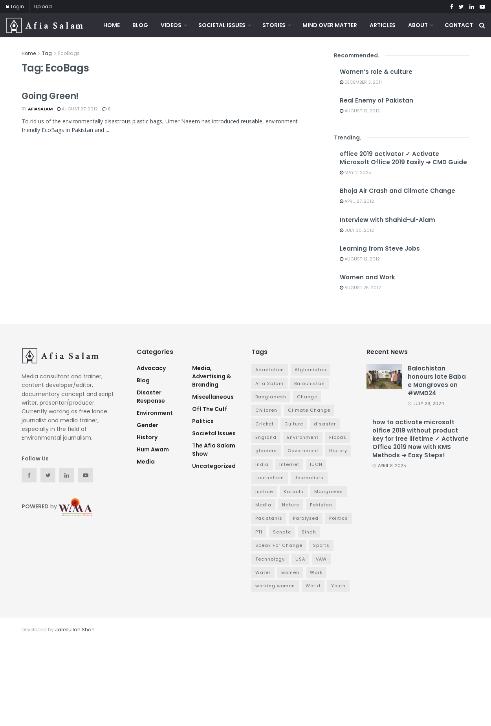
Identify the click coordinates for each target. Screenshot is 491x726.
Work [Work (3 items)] (316, 572)
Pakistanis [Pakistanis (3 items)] (268, 518)
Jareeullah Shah (75, 629)
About (418, 25)
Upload (43, 6)
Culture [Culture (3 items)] (293, 424)
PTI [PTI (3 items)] (258, 532)
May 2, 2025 (355, 172)
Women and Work (367, 277)
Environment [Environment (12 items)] (303, 437)
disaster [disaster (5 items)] (325, 424)
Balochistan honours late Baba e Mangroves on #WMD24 (437, 380)
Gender (147, 425)
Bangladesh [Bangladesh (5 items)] (270, 397)
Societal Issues (222, 25)
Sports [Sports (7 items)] (321, 545)
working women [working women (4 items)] (275, 586)
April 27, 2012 (357, 201)
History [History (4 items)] (338, 450)
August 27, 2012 (77, 109)
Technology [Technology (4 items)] (270, 559)
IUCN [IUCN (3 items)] (316, 464)
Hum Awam (153, 449)
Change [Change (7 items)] (307, 397)
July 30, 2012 (357, 230)
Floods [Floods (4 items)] (337, 437)
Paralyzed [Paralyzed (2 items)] (306, 518)
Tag (47, 53)
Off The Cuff (209, 409)
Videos (171, 25)
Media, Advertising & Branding (211, 376)
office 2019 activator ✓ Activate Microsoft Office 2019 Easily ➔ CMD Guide (403, 158)
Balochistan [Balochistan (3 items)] (309, 383)
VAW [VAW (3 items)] (321, 559)
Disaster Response (151, 397)
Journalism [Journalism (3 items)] (269, 478)
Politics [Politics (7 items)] (338, 518)
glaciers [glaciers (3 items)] (266, 450)
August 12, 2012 (360, 111)
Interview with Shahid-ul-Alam (387, 220)
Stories (274, 25)
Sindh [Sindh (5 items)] (309, 532)
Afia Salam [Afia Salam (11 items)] (269, 383)
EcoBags (69, 53)
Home (111, 25)
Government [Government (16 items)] (303, 450)
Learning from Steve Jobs (380, 248)
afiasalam (40, 109)
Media (146, 462)
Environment (155, 413)
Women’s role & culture (376, 72)
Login (15, 6)
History (147, 437)
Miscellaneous (213, 397)
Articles (383, 25)
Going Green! (50, 96)
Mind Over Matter (329, 25)
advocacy (151, 368)
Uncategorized (214, 466)
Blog (140, 25)
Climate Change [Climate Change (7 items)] (309, 410)
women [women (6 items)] (290, 572)
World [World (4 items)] (313, 586)
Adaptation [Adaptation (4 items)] (269, 370)
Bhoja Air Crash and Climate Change (397, 191)
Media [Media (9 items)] (263, 505)
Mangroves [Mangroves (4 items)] (328, 491)
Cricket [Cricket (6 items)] (264, 424)
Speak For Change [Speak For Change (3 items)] (278, 545)
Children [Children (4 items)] (266, 410)
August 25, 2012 (360, 287)
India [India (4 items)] (262, 464)
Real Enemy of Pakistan (376, 100)
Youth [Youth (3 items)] (338, 586)
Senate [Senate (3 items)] (282, 532)
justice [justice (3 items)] (264, 491)
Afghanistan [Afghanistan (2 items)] (310, 370)
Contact (459, 25)
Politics (203, 421)
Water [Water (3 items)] (263, 572)
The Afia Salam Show (213, 450)
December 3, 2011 (361, 82)
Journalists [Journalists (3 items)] (309, 478)
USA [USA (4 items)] (300, 559)
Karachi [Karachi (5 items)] (294, 491)
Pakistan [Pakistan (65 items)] (321, 505)
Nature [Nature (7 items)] (290, 505)
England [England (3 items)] (266, 437)
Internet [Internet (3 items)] (289, 464)
